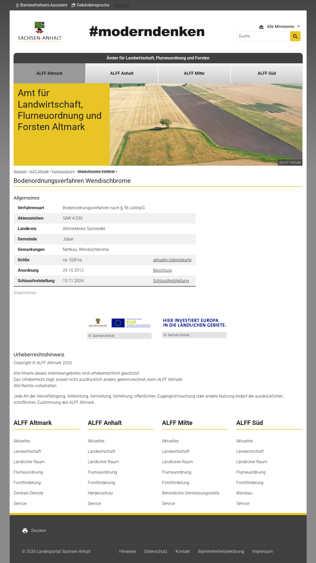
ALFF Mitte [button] (194, 73)
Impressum (262, 551)
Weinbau (244, 493)
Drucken (34, 531)
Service (20, 503)
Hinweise (127, 551)
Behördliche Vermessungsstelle (190, 493)
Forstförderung (27, 482)
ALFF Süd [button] (267, 73)
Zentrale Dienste (28, 493)
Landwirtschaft (27, 451)
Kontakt (183, 551)
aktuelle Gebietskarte (172, 259)
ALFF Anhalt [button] (121, 73)
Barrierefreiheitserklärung (221, 551)
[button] (41, 5)
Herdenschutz (100, 493)
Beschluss (162, 270)
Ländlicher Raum (29, 461)
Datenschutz (155, 551)
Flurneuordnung (28, 472)
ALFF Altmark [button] (49, 73)
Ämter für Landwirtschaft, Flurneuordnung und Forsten (158, 57)
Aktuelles (22, 440)
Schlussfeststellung (171, 280)
